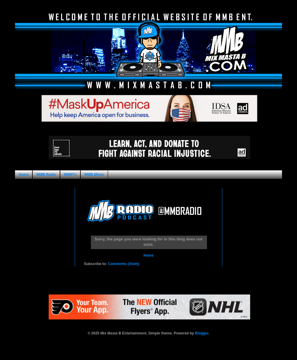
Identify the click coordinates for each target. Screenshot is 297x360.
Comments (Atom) (123, 264)
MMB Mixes (94, 174)
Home (23, 174)
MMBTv (70, 174)
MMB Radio (46, 174)
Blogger (201, 333)
